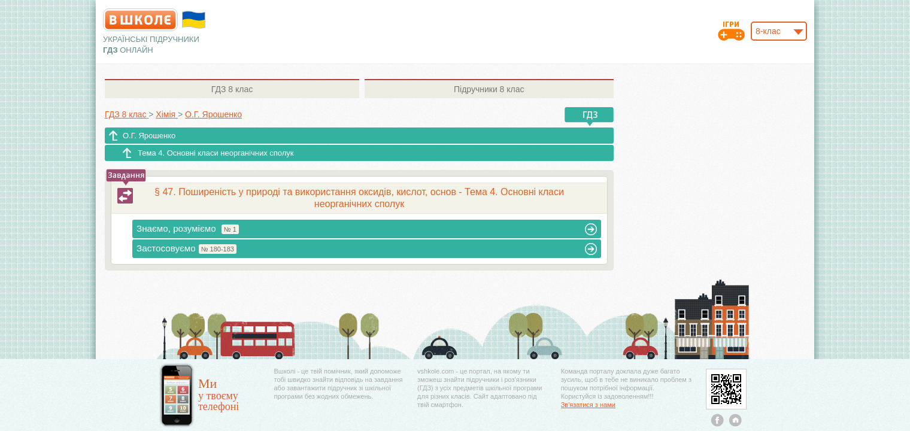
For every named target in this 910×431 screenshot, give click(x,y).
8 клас (232, 89)
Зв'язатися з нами (588, 404)
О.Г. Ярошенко (149, 135)
